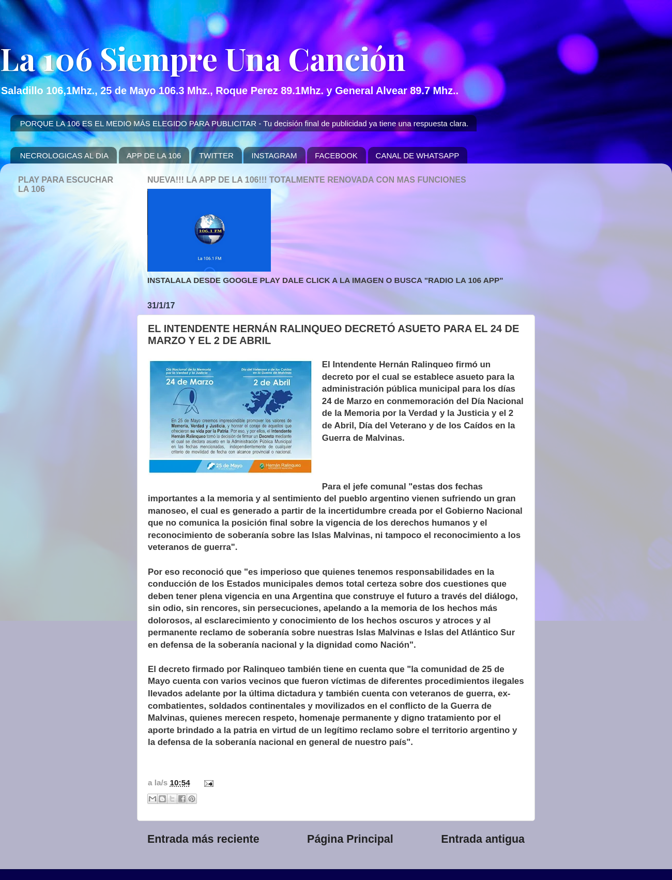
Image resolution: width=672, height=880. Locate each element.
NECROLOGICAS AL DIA (64, 155)
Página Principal (350, 839)
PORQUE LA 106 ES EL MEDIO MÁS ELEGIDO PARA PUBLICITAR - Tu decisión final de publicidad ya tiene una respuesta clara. (244, 123)
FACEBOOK (336, 155)
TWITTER (216, 155)
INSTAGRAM (274, 155)
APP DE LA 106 (154, 155)
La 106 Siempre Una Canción (203, 58)
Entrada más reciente (203, 839)
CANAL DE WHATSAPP (418, 155)
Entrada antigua (483, 839)
